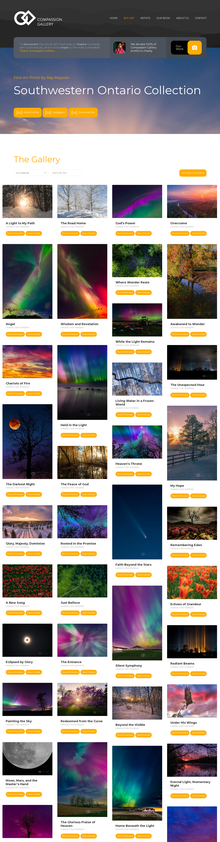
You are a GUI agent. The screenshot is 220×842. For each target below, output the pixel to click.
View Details (33, 233)
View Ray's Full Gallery (193, 173)
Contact (200, 18)
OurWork (189, 48)
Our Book (163, 18)
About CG (182, 18)
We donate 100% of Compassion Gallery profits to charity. (144, 47)
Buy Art (129, 18)
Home (114, 18)
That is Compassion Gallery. (37, 50)
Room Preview (15, 233)
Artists (145, 18)
